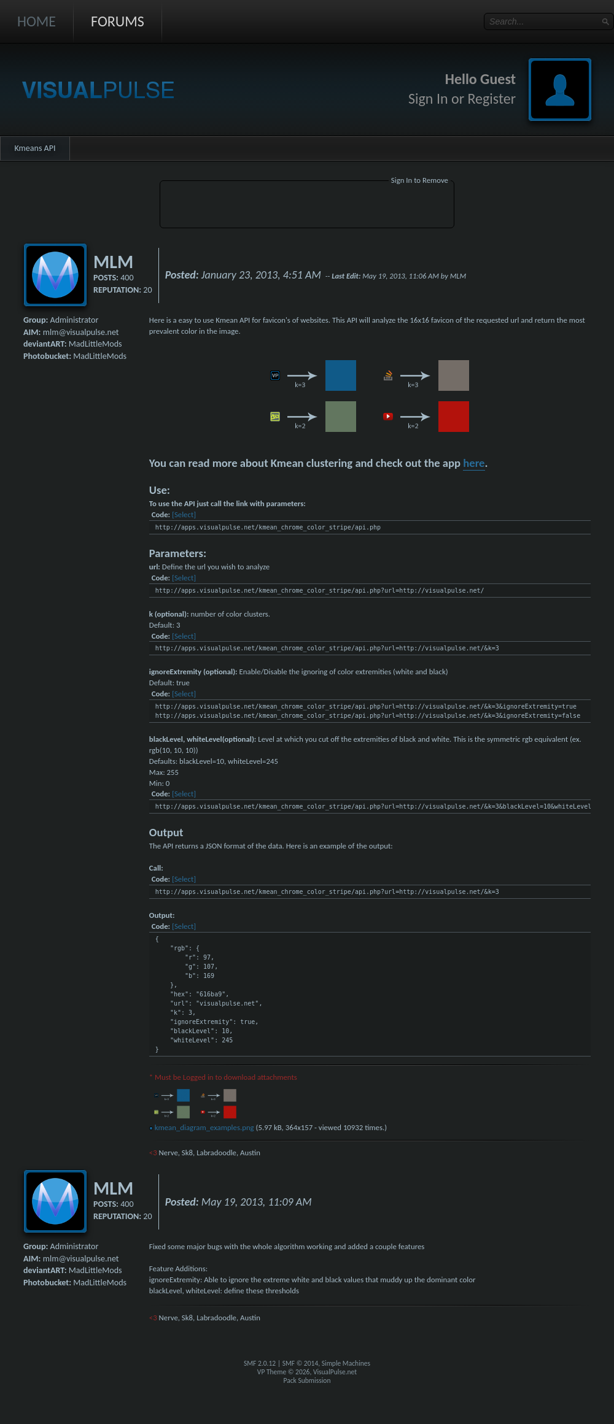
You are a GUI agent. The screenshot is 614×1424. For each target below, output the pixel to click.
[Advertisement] (307, 206)
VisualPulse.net (335, 1372)
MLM (113, 261)
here (473, 463)
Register (491, 98)
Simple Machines (346, 1363)
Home (36, 21)
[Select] (184, 514)
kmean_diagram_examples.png (201, 1127)
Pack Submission (307, 1380)
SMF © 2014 (300, 1363)
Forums (117, 21)
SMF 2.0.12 (260, 1363)
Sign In (428, 98)
